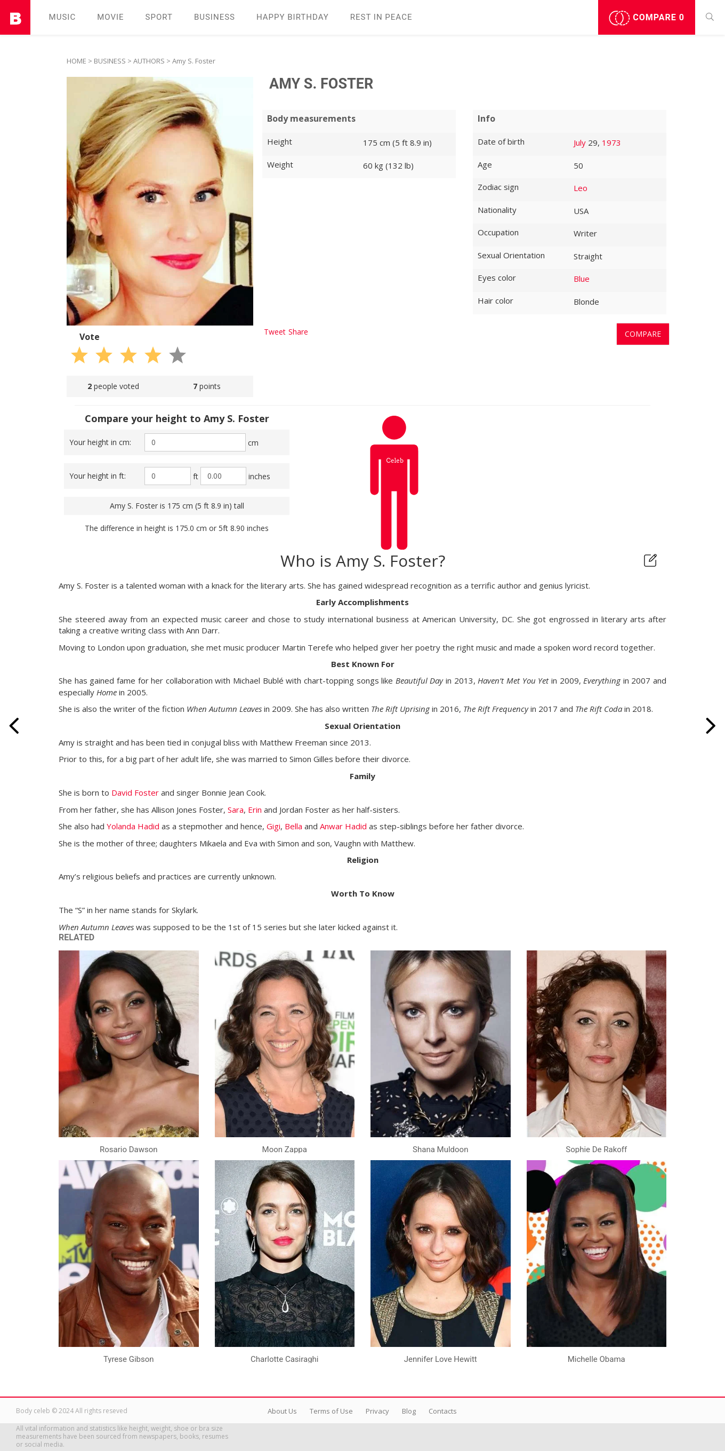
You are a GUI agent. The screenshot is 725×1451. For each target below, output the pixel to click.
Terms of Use (331, 1411)
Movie (110, 17)
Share (298, 332)
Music (62, 17)
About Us (282, 1411)
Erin (255, 809)
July (580, 142)
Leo (580, 188)
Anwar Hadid (343, 826)
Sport (159, 17)
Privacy (377, 1411)
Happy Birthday (292, 17)
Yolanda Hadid (133, 826)
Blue (582, 278)
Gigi (273, 826)
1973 (611, 142)
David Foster (135, 792)
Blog (409, 1411)
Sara (236, 809)
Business (214, 17)
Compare (646, 18)
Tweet (275, 332)
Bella (293, 826)
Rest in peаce (381, 17)
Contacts (443, 1411)
